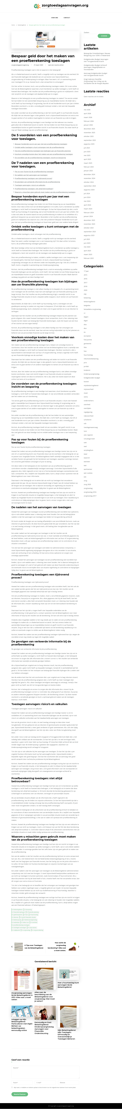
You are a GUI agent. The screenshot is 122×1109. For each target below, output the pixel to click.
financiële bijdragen (19, 912)
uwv (85, 443)
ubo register (88, 435)
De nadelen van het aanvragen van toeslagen (31, 175)
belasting (87, 298)
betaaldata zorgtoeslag (92, 309)
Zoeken (86, 32)
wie (85, 477)
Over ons (54, 17)
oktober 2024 (89, 182)
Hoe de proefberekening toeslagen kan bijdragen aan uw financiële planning (43, 151)
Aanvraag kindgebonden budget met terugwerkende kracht (95, 74)
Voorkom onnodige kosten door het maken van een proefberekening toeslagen (44, 154)
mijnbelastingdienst (91, 386)
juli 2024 (87, 194)
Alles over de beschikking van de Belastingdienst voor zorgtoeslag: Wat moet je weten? (45, 996)
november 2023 (89, 224)
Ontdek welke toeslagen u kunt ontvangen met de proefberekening (39, 147)
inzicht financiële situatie (29, 917)
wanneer (87, 462)
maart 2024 (88, 209)
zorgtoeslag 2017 (90, 496)
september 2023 (90, 232)
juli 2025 (87, 148)
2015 (85, 275)
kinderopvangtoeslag (31, 920)
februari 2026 (89, 121)
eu (85, 332)
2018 (85, 286)
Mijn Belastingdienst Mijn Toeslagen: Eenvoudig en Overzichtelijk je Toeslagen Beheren (67, 1034)
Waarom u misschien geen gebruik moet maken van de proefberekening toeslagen (45, 192)
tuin (85, 431)
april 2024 (87, 205)
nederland (16, 922)
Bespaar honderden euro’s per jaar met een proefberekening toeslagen (41, 144)
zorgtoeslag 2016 (90, 492)
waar (85, 454)
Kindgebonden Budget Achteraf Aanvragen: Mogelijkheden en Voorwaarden (95, 67)
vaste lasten (32, 927)
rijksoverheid (88, 416)
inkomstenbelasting (91, 359)
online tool (26, 922)
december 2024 (89, 174)
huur (26, 914)
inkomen (16, 917)
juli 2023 (87, 239)
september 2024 (90, 186)
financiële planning (33, 912)
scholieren (87, 420)
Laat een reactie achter (56, 65)
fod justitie (88, 340)
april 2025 (87, 159)
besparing (29, 909)
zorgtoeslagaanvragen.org (65, 5)
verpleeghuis (88, 450)
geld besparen (18, 914)
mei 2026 (87, 110)
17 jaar (86, 271)
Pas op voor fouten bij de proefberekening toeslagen (34, 172)
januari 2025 (88, 171)
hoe (85, 351)
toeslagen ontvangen (20, 927)
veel (85, 446)
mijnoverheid (88, 389)
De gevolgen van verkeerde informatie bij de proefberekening (37, 182)
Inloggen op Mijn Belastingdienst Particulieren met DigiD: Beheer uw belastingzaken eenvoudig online (19, 1025)
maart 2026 (88, 117)
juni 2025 (87, 152)
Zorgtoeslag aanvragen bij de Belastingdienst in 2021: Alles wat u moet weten (22, 996)
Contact (67, 17)
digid (85, 321)
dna (85, 325)
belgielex (87, 306)
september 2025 (90, 140)
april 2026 (87, 114)
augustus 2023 (89, 235)
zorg (85, 481)
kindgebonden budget (92, 378)
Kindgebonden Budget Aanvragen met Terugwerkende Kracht (96, 60)
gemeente (87, 344)
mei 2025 (87, 156)
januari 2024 (88, 216)
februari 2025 (89, 167)
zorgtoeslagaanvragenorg (20, 65)
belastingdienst (16, 53)
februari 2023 (89, 258)
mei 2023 (87, 247)
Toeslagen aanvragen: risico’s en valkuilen (30, 185)
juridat (86, 366)
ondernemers (89, 401)
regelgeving (88, 412)
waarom (87, 458)
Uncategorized (89, 439)
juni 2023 (87, 243)
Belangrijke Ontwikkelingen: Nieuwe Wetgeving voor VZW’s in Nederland (97, 54)
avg (85, 294)
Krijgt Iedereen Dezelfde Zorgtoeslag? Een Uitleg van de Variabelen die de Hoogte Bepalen (96, 81)
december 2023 (89, 220)
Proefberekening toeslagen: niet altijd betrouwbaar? (34, 189)
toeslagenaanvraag (91, 427)
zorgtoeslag (26, 930)
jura (85, 363)
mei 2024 (87, 201)
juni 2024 (87, 197)
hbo (85, 347)
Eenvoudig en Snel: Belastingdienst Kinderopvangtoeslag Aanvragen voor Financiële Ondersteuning (44, 1028)
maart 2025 (88, 163)
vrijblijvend (17, 930)
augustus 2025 (89, 144)
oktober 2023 (89, 228)
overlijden (87, 408)
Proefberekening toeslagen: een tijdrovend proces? (33, 178)
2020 (85, 290)
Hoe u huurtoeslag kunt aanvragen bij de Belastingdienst (68, 985)
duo (85, 328)
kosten (86, 382)
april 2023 (87, 251)
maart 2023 (88, 254)
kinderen (87, 370)
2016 (85, 279)
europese (87, 336)
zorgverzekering (38, 930)
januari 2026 (88, 125)
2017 (85, 283)
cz (84, 313)
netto (86, 397)
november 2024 (89, 178)
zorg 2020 (87, 485)
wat (85, 466)
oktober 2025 (89, 136)
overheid (34, 922)
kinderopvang (18, 920)
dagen (86, 317)
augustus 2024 (89, 190)
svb (85, 424)
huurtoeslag (34, 914)
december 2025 (89, 129)
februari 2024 (89, 213)
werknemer (88, 469)
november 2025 (89, 133)
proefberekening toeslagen (22, 925)
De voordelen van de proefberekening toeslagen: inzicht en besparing (40, 158)
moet (86, 393)
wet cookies (88, 473)
